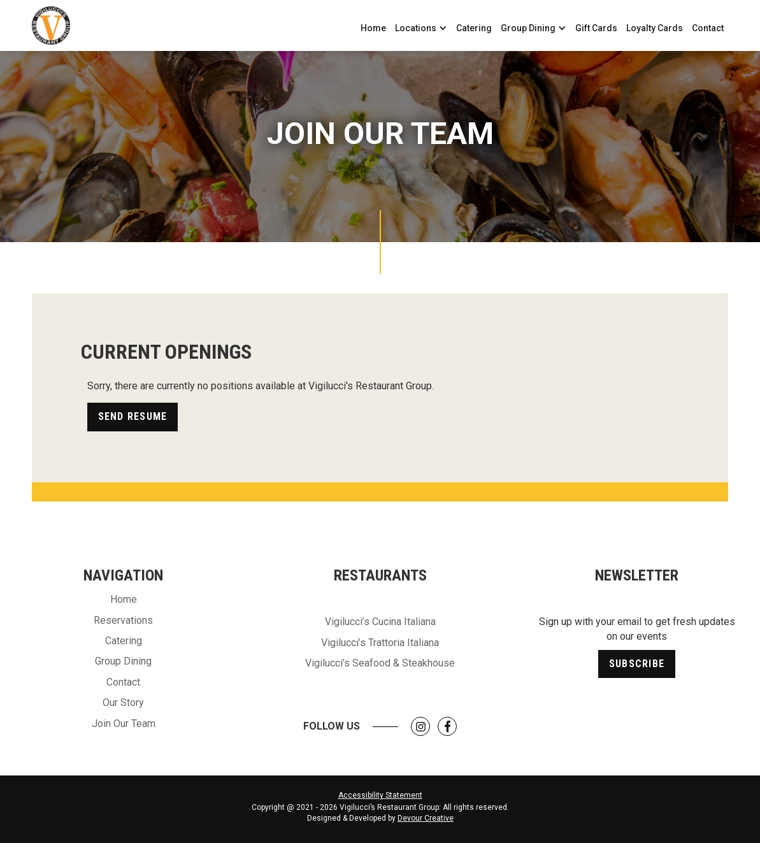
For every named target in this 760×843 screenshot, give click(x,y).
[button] (421, 28)
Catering (474, 28)
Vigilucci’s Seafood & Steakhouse (380, 663)
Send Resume (133, 416)
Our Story (123, 702)
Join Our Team (123, 723)
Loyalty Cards (654, 28)
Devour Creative (426, 818)
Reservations (123, 620)
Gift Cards (596, 28)
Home (373, 28)
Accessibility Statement (380, 795)
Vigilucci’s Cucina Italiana (380, 622)
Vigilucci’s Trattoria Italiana (380, 643)
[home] (51, 25)
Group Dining (123, 661)
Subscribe (636, 664)
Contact (708, 28)
